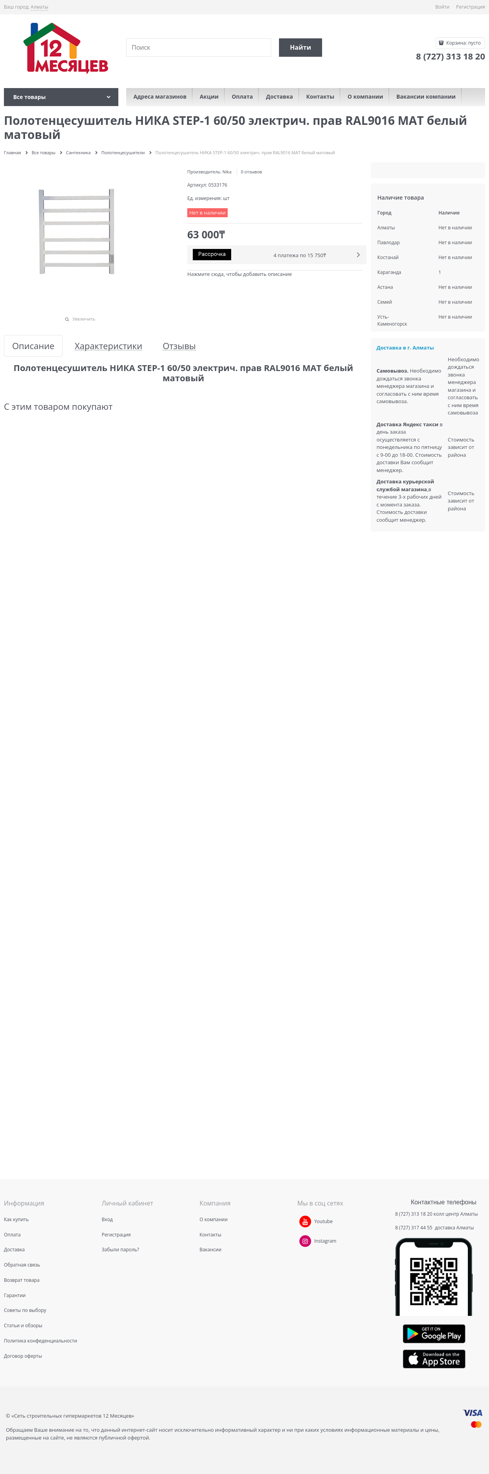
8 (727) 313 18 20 (413, 1214)
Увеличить (83, 319)
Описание (33, 345)
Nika (227, 172)
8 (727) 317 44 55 (414, 1227)
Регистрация (470, 7)
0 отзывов (251, 172)
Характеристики (108, 345)
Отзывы (179, 345)
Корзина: (463, 43)
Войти (442, 7)
